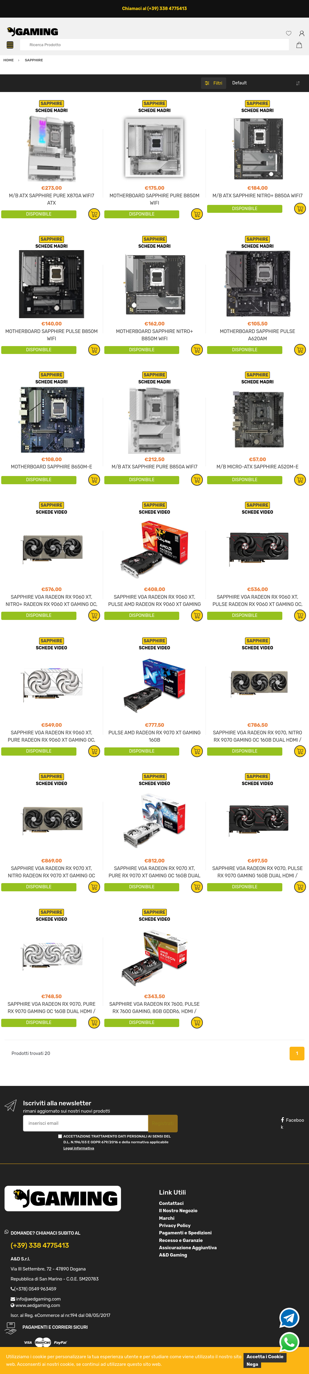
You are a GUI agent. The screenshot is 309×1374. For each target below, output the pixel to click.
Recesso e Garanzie (181, 1240)
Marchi (167, 1218)
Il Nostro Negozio (178, 1210)
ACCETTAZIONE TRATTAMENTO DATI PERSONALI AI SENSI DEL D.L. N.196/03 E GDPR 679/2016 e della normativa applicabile (117, 1142)
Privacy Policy (175, 1225)
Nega (252, 1364)
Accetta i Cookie (265, 1356)
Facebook (292, 1123)
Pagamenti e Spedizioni (185, 1233)
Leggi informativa (78, 1148)
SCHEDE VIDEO (51, 512)
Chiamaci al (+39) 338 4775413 (154, 8)
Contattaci (171, 1203)
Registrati (163, 1123)
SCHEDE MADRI (51, 110)
